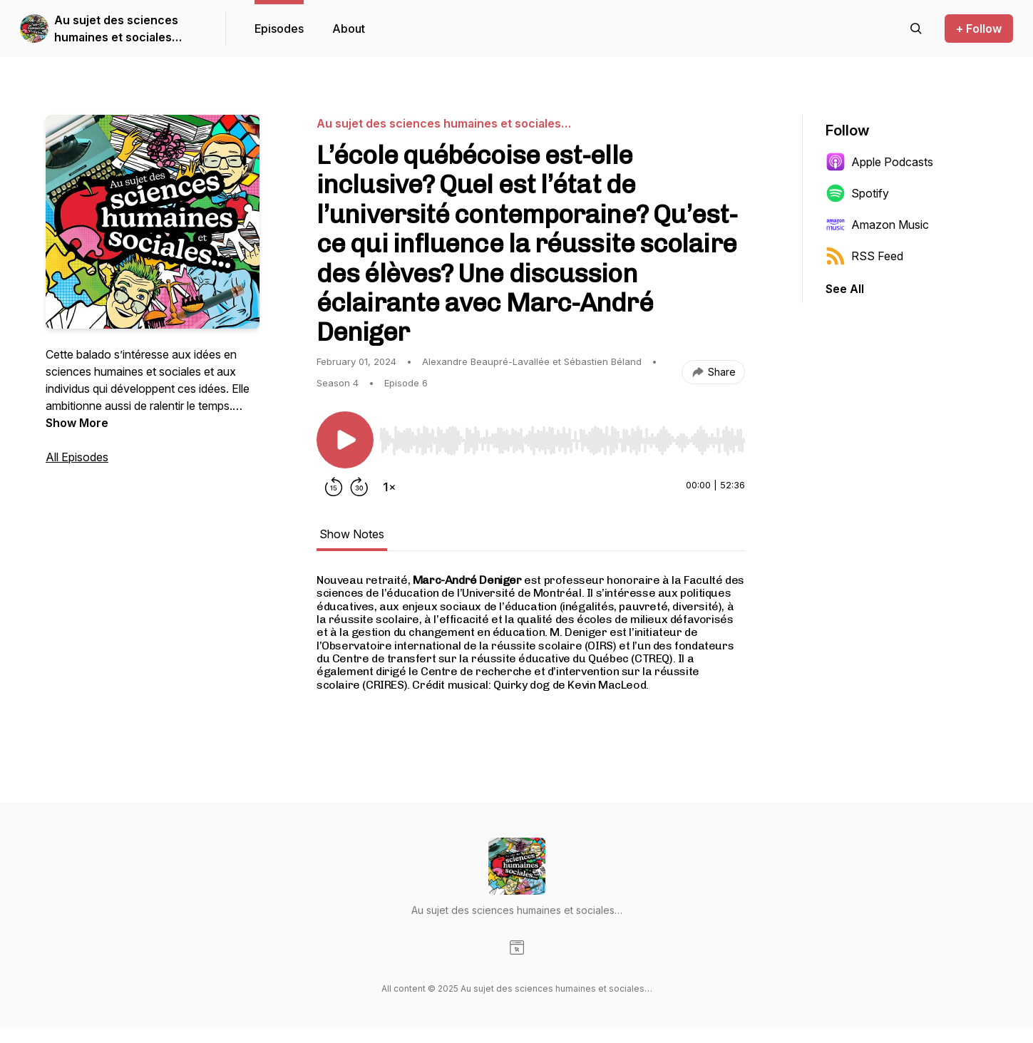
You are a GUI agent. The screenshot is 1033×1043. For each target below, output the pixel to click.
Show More (77, 423)
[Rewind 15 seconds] (334, 487)
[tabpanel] (531, 649)
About (348, 28)
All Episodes (77, 457)
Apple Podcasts (879, 162)
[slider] (562, 441)
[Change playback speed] (389, 487)
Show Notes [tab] (351, 534)
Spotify (857, 193)
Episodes (279, 28)
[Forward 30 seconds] (359, 487)
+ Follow (979, 28)
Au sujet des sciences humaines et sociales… (118, 28)
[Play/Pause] (345, 439)
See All (845, 289)
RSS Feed (864, 256)
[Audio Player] (562, 436)
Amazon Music (877, 225)
